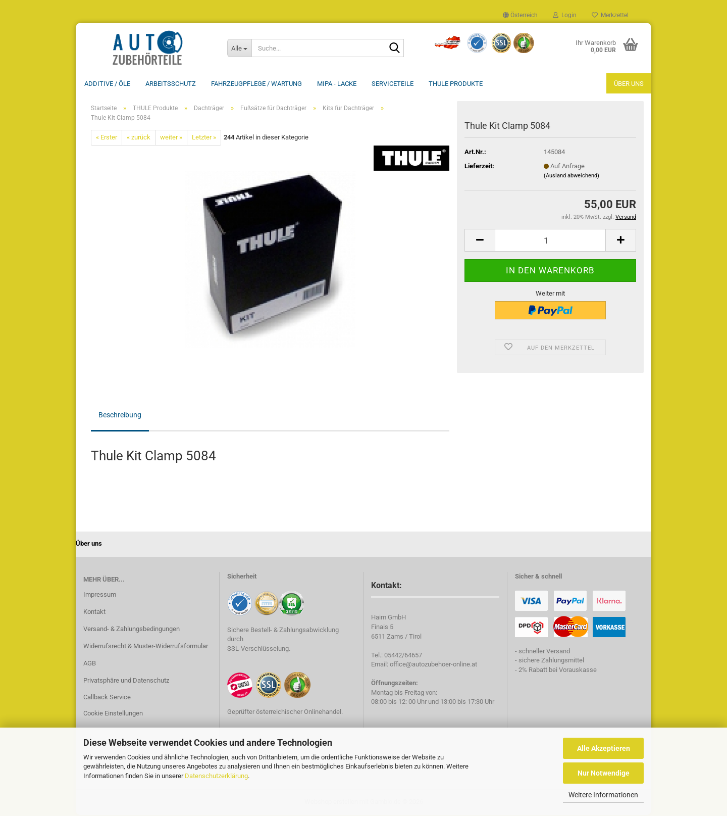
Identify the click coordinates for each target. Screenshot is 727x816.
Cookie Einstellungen (113, 714)
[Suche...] (239, 48)
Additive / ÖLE (107, 83)
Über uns (629, 83)
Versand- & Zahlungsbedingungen (131, 630)
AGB (89, 664)
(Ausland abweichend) (571, 176)
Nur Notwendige (604, 773)
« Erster (106, 138)
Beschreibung (119, 416)
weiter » (171, 138)
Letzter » (204, 138)
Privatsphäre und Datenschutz (126, 681)
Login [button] (565, 15)
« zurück (138, 138)
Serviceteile (392, 83)
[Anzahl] (550, 241)
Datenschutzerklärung (216, 776)
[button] (520, 15)
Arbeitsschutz (170, 83)
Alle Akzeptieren (603, 748)
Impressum (99, 595)
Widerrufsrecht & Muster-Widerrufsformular (145, 647)
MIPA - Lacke (336, 83)
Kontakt (94, 612)
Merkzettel (610, 15)
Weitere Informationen (603, 795)
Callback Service (107, 698)
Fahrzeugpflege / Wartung (256, 83)
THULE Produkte (456, 83)
